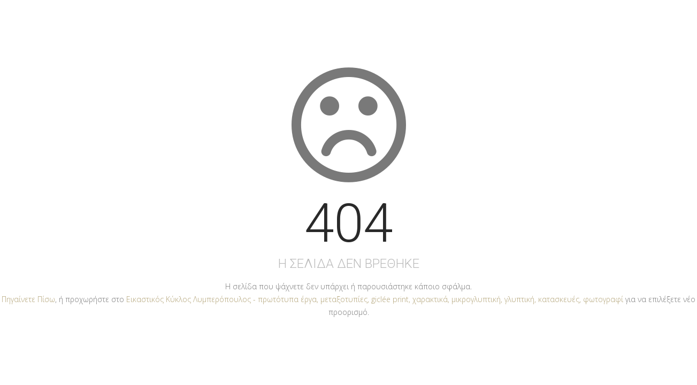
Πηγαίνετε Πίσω (28, 299)
